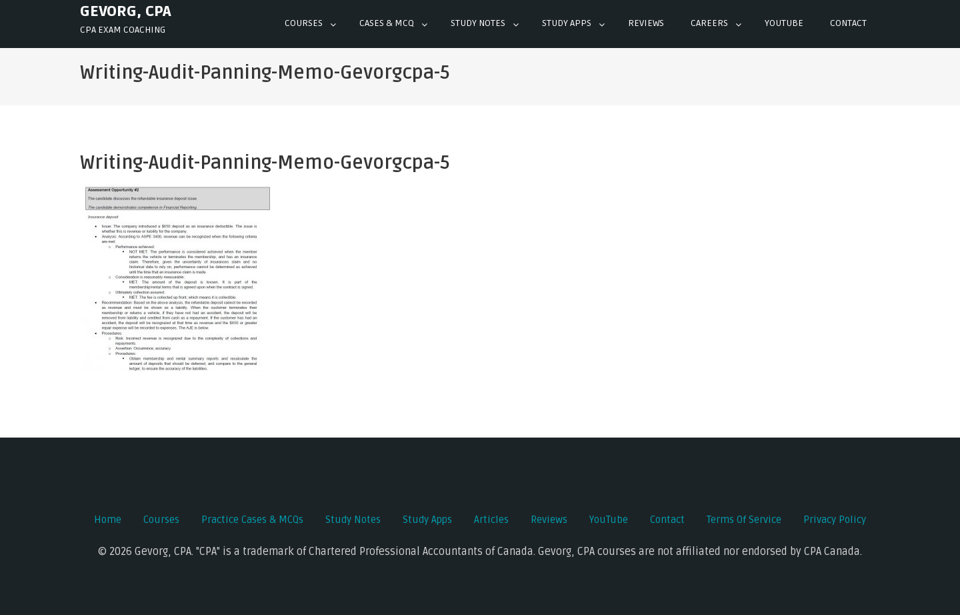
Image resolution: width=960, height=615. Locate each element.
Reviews (646, 23)
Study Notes (478, 23)
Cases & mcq (386, 23)
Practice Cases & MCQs (252, 520)
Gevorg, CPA (125, 11)
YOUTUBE (784, 23)
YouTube (608, 520)
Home (107, 520)
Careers (709, 23)
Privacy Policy (834, 520)
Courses (304, 23)
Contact (848, 23)
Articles (491, 520)
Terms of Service (744, 520)
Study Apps (566, 23)
